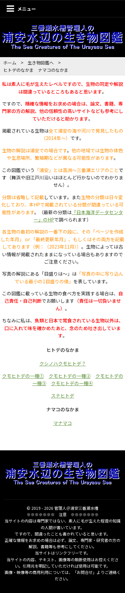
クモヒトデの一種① (23, 376)
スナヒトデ (62, 395)
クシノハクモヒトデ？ (62, 363)
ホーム (9, 62)
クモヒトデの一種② (70, 376)
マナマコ (62, 423)
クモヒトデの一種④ (72, 383)
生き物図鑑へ (41, 62)
